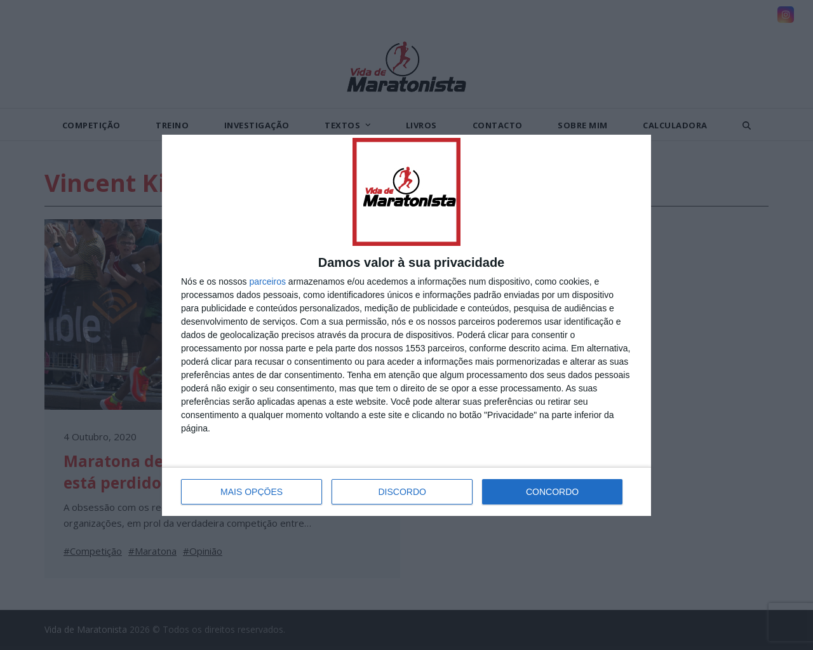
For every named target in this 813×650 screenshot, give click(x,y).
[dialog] (406, 325)
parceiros (267, 281)
